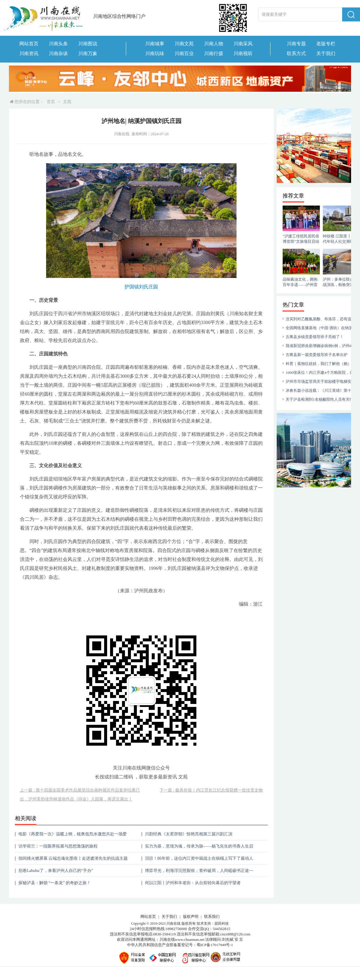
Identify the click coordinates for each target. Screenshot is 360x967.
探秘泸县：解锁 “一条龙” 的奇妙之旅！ (54, 883)
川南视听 (243, 53)
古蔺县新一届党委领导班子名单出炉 (317, 354)
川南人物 (213, 43)
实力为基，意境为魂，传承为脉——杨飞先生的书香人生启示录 (199, 848)
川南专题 (296, 43)
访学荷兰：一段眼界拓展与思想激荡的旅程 (58, 846)
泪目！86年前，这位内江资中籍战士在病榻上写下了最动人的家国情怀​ (199, 860)
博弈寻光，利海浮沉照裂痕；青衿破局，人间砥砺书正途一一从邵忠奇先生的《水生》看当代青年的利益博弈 (199, 872)
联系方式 (296, 53)
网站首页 (28, 43)
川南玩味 (154, 53)
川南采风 (243, 43)
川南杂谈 (58, 53)
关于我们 (325, 53)
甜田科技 (222, 923)
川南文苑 (184, 43)
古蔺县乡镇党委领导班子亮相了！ (315, 337)
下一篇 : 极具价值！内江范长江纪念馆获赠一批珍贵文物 (211, 790)
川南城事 (154, 43)
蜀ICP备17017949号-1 (215, 945)
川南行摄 (213, 53)
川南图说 (87, 43)
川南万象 (87, 53)
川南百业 (184, 53)
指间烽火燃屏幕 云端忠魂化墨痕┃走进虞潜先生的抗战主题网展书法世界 (73, 860)
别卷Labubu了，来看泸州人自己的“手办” (55, 870)
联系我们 (212, 916)
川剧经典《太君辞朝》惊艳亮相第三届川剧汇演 (188, 834)
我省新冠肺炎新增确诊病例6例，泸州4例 (320, 345)
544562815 (221, 928)
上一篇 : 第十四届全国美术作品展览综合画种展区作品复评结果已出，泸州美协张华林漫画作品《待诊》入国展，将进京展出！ (80, 794)
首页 (51, 102)
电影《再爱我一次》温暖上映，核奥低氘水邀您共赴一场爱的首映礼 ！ (72, 836)
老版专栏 (325, 43)
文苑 (67, 102)
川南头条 (58, 43)
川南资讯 (28, 53)
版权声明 (190, 916)
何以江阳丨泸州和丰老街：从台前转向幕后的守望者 (193, 883)
